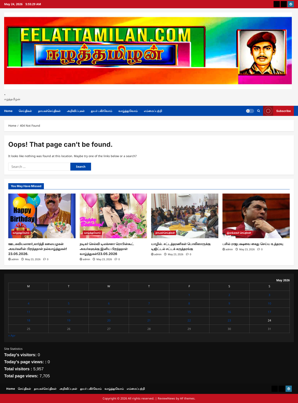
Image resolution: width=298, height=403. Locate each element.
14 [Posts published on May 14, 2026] (149, 312)
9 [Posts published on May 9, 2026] (229, 303)
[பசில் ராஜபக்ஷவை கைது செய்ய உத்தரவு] (256, 216)
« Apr (12, 335)
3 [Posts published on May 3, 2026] (269, 295)
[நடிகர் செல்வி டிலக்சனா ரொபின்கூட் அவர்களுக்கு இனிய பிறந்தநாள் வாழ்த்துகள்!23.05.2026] (113, 216)
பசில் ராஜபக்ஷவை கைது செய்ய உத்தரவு (252, 244)
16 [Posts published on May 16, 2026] (229, 312)
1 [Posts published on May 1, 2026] (189, 295)
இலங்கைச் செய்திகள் (239, 233)
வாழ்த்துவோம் (128, 111)
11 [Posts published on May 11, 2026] (28, 312)
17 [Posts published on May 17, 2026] (269, 312)
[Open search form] (258, 111)
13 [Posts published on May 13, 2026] (109, 312)
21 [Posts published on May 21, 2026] (149, 320)
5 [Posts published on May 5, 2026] (69, 303)
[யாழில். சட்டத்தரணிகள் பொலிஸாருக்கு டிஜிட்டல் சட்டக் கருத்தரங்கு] (184, 216)
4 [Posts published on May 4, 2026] (28, 303)
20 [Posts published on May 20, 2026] (109, 320)
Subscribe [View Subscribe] (277, 111)
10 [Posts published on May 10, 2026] (269, 303)
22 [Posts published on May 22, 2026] (189, 320)
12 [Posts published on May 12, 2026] (68, 312)
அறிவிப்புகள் (76, 111)
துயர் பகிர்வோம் (101, 111)
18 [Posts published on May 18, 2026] (28, 320)
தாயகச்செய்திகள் (49, 111)
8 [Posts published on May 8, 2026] (189, 303)
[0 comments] (45, 259)
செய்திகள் (25, 111)
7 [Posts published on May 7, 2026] (149, 303)
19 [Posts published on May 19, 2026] (68, 320)
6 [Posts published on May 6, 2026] (109, 303)
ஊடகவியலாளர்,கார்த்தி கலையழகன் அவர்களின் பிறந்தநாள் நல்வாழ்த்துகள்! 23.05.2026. (37, 249)
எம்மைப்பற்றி (153, 111)
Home (8, 111)
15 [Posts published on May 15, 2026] (189, 312)
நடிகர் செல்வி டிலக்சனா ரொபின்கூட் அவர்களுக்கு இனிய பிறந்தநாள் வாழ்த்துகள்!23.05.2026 (107, 249)
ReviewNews (166, 398)
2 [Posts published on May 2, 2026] (229, 295)
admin (15, 259)
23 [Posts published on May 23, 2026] (229, 320)
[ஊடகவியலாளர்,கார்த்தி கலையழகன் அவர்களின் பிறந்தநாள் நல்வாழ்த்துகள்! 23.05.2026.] (42, 216)
